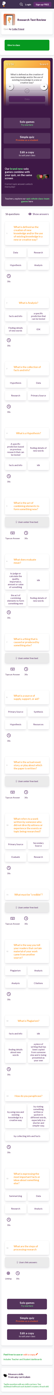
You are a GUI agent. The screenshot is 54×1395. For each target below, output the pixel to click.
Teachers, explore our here (27, 200)
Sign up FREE (42, 4)
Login (28, 4)
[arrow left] (10, 86)
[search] (21, 4)
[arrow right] (44, 86)
